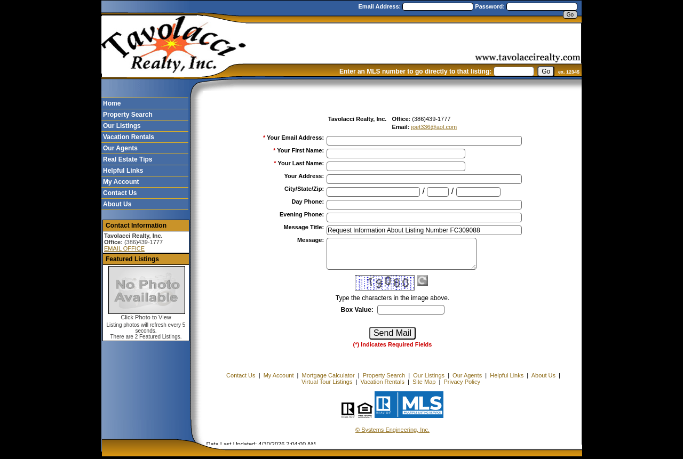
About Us (117, 204)
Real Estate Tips (127, 159)
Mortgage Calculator (328, 375)
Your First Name (300, 150)
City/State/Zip (304, 189)
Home (112, 103)
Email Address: (381, 6)
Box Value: (356, 309)
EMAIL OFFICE (124, 248)
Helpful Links (123, 170)
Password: (490, 6)
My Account (121, 182)
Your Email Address (295, 137)
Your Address (304, 176)
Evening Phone (302, 214)
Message (310, 240)
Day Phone (308, 201)
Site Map (423, 382)
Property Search (128, 114)
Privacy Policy (462, 382)
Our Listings (122, 126)
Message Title (303, 227)
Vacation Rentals (128, 137)
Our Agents (120, 148)
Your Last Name (300, 163)
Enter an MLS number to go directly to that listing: (415, 71)
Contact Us (120, 193)
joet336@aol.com (434, 127)
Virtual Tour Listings (327, 382)
